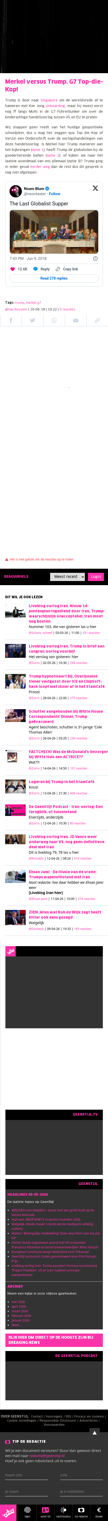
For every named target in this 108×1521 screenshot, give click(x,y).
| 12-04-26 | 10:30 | (63, 823)
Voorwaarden (54, 1425)
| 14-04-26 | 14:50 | (63, 768)
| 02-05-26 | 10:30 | (63, 663)
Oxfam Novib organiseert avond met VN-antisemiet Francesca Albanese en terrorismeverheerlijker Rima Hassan (55, 1244)
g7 (39, 302)
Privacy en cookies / (90, 1416)
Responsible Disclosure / (59, 1420)
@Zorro (34, 663)
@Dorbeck (36, 929)
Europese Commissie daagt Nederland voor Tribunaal (50, 1252)
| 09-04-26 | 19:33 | (68, 929)
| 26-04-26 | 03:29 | (63, 738)
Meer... (16, 1325)
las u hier (88, 626)
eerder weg (40, 167)
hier (75, 656)
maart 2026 (20, 1311)
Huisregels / (56, 1416)
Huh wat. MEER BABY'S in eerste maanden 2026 (46, 1219)
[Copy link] (66, 269)
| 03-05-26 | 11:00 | (76, 633)
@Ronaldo (36, 858)
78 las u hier (68, 852)
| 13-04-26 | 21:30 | (63, 793)
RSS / (70, 1416)
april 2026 (19, 1306)
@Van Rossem (16, 309)
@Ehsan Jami (38, 899)
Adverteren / (90, 1420)
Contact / (38, 1416)
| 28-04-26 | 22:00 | (63, 698)
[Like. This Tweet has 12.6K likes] (18, 269)
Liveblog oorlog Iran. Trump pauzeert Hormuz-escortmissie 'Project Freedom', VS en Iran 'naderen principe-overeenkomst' (54, 1270)
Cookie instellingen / (23, 1420)
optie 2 (53, 155)
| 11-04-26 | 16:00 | (71, 899)
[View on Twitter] (95, 191)
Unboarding (55, 106)
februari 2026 (21, 1316)
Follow (54, 194)
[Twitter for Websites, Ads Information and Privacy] (95, 258)
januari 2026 (21, 1320)
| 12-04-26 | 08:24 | (68, 858)
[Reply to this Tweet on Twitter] (41, 269)
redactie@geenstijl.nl (47, 1455)
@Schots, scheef (40, 633)
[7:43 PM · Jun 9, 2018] (28, 258)
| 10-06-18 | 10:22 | (51, 309)
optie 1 (38, 150)
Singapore (49, 100)
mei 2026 (18, 1302)
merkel (31, 302)
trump (19, 302)
